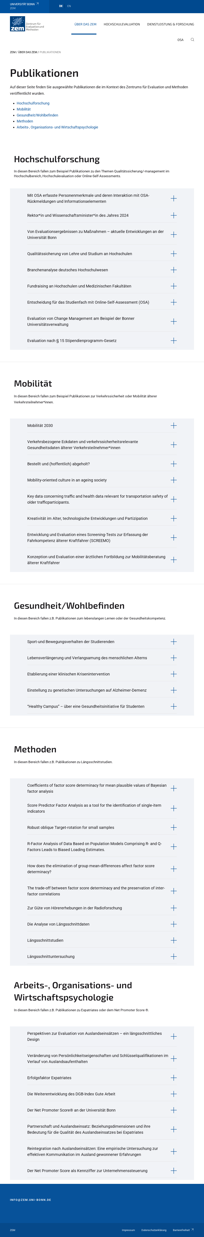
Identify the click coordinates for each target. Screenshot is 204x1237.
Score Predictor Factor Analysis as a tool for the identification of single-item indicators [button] (94, 808)
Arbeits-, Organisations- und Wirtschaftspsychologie (57, 127)
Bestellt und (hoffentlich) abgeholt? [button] (58, 463)
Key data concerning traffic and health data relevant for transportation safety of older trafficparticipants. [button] (97, 499)
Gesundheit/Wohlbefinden (37, 115)
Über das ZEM (85, 24)
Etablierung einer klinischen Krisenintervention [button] (68, 674)
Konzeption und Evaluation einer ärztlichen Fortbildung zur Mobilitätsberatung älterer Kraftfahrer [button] (96, 559)
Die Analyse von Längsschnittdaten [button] (58, 924)
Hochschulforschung (33, 103)
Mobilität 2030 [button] (40, 425)
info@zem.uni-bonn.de (30, 1199)
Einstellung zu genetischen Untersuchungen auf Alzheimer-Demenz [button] (87, 690)
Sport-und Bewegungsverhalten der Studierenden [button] (70, 641)
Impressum (128, 1230)
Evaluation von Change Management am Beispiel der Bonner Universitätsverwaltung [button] (80, 321)
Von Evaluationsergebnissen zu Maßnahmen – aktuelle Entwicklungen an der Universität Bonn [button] (95, 234)
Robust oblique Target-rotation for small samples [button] (70, 827)
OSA (180, 40)
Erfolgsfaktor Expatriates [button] (49, 1077)
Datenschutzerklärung (153, 1230)
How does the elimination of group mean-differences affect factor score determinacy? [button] (91, 868)
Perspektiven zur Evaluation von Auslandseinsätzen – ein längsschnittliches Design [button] (94, 1036)
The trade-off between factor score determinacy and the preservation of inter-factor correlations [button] (96, 891)
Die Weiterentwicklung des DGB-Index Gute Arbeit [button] (71, 1094)
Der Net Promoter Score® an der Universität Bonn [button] (71, 1110)
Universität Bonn (24, 4)
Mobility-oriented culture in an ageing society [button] (67, 480)
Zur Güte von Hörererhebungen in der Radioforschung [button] (74, 908)
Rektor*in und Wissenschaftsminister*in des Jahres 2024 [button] (77, 215)
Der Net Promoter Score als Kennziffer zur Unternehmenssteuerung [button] (87, 1170)
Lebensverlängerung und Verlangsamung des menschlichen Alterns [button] (87, 657)
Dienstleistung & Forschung (170, 24)
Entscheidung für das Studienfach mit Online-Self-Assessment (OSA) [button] (88, 302)
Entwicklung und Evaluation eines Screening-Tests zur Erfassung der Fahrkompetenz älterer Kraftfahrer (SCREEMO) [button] (87, 537)
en (69, 6)
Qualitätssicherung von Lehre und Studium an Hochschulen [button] (79, 253)
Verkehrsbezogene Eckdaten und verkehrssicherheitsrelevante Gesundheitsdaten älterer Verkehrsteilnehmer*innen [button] (82, 444)
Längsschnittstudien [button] (45, 940)
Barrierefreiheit (183, 1230)
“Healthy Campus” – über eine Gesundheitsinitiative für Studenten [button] (85, 706)
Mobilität (24, 109)
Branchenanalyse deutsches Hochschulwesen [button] (67, 269)
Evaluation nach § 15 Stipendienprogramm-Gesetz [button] (72, 340)
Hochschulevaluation (122, 24)
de (61, 6)
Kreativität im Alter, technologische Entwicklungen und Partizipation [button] (87, 518)
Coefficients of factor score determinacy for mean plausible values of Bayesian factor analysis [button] (97, 788)
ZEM (13, 52)
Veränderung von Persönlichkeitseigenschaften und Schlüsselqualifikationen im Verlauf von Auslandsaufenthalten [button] (97, 1058)
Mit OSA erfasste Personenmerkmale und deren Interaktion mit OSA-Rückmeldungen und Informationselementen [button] (88, 198)
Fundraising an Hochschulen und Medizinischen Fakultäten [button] (79, 286)
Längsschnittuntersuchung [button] (51, 956)
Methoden (25, 121)
